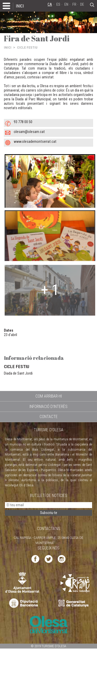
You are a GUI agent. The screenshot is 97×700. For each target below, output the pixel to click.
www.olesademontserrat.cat (35, 141)
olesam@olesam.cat (29, 132)
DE (82, 4)
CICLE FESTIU (27, 47)
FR (74, 4)
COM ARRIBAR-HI (48, 396)
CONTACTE (49, 416)
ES (58, 4)
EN (66, 4)
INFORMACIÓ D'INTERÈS (48, 406)
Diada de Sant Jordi (18, 373)
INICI (20, 6)
